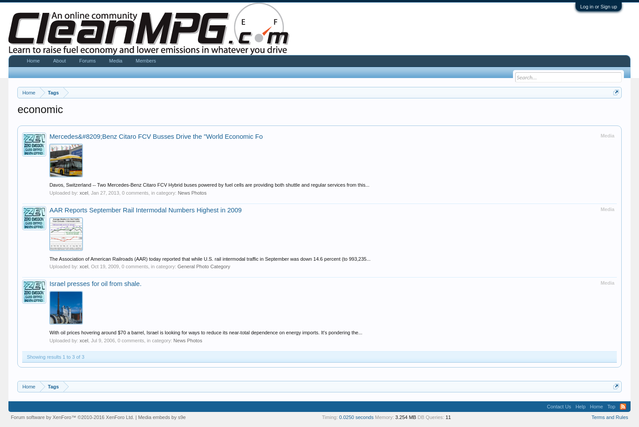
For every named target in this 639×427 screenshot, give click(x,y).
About (59, 60)
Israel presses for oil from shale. (95, 283)
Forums (87, 60)
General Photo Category (204, 266)
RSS (623, 406)
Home (33, 60)
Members (146, 60)
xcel (83, 193)
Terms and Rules (610, 417)
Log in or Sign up (598, 6)
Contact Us (559, 406)
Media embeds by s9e (162, 417)
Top (611, 406)
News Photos (192, 193)
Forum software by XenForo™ (72, 417)
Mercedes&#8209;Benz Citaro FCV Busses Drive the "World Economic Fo (156, 136)
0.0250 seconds (356, 417)
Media (115, 60)
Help (581, 406)
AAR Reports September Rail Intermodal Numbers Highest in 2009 (145, 210)
